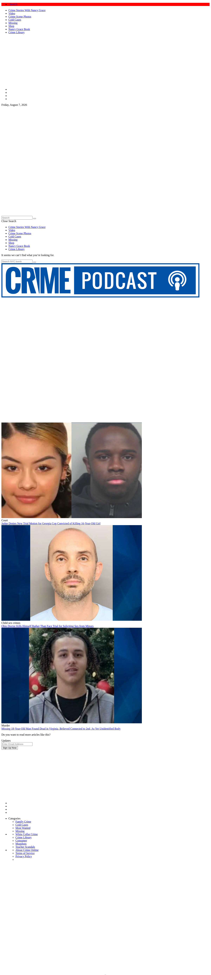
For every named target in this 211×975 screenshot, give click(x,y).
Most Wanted (22, 827)
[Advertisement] (105, 774)
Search (13, 4)
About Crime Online (27, 850)
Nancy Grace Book (19, 29)
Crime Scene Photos (19, 16)
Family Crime (23, 821)
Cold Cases (14, 19)
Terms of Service (25, 853)
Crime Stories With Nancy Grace (26, 10)
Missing (13, 22)
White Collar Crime (26, 834)
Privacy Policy (23, 856)
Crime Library (16, 32)
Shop (11, 26)
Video (11, 13)
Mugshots (21, 843)
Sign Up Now (10, 747)
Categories (14, 818)
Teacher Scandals (25, 846)
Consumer (21, 840)
